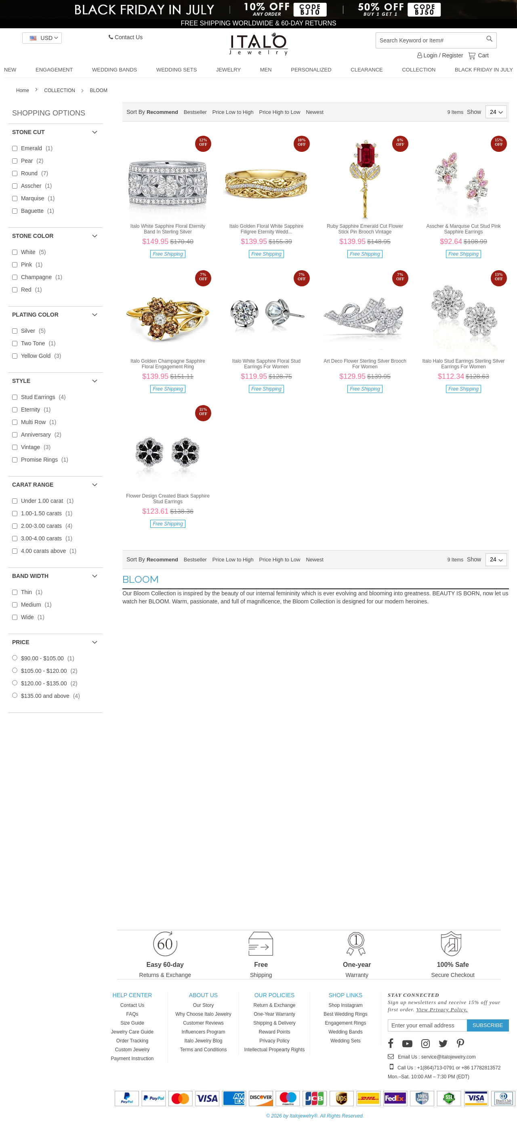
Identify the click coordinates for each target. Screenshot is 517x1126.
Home (23, 90)
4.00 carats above (51, 551)
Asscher (39, 186)
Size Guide (132, 1023)
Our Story (203, 1005)
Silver (35, 331)
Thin (34, 592)
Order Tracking (132, 1041)
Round (37, 173)
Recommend (162, 112)
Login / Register (440, 55)
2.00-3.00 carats (49, 526)
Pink (34, 264)
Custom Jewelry (132, 1049)
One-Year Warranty (274, 1014)
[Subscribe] (488, 1025)
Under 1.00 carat (49, 501)
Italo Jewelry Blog (203, 1041)
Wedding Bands (345, 1032)
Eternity (38, 409)
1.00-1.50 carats (49, 513)
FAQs (132, 1014)
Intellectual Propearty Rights (274, 1049)
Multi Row (41, 422)
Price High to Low (280, 112)
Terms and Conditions (203, 1049)
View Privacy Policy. (442, 1009)
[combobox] (436, 40)
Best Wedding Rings (346, 1014)
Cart (483, 55)
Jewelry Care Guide (132, 1032)
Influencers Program (203, 1032)
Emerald (39, 148)
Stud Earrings (46, 397)
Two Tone (41, 343)
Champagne (44, 277)
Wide (35, 617)
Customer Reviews (203, 1023)
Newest (314, 112)
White (36, 252)
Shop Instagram (345, 1005)
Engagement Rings (345, 1023)
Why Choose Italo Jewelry (203, 1014)
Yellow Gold (43, 356)
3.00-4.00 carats (49, 538)
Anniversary (43, 434)
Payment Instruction (132, 1058)
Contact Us (126, 37)
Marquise (40, 198)
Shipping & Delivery (274, 1023)
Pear (34, 161)
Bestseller (195, 112)
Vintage (38, 447)
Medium (39, 604)
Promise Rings (47, 459)
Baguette (40, 211)
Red (34, 289)
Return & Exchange (274, 1005)
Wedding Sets (345, 1041)
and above (53, 696)
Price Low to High (233, 112)
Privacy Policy (274, 1041)
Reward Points (274, 1032)
